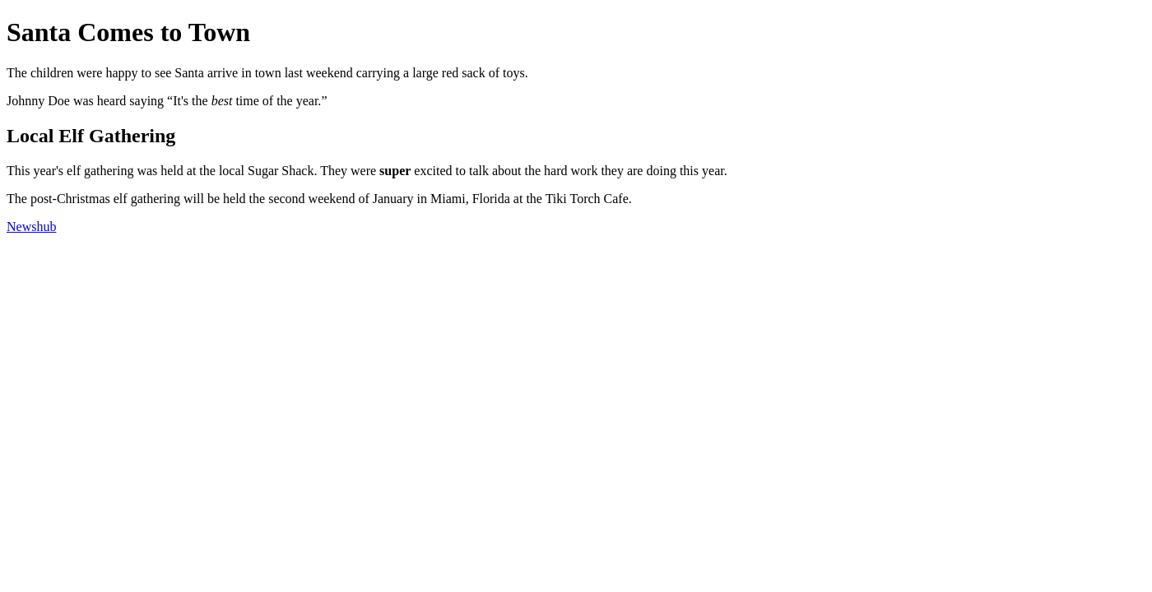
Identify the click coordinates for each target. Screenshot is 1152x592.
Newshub (31, 227)
